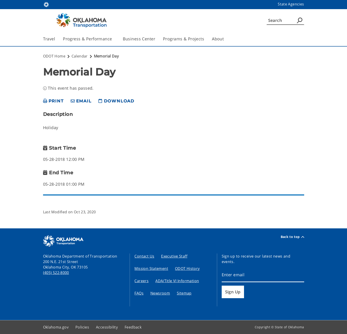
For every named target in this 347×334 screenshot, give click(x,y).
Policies (82, 327)
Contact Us (144, 256)
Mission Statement (151, 268)
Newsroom (160, 293)
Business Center (139, 39)
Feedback (133, 327)
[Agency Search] (299, 20)
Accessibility (107, 327)
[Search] (285, 20)
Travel (49, 39)
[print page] (53, 101)
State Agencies (291, 4)
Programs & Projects (183, 39)
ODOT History (187, 268)
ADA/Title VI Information (177, 280)
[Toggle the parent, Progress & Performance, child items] (113, 38)
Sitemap (184, 293)
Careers (141, 280)
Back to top (292, 236)
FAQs (139, 293)
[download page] (116, 101)
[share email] (81, 101)
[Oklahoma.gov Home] (46, 4)
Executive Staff (174, 256)
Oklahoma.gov (56, 327)
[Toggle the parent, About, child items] (225, 38)
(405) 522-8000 (56, 272)
